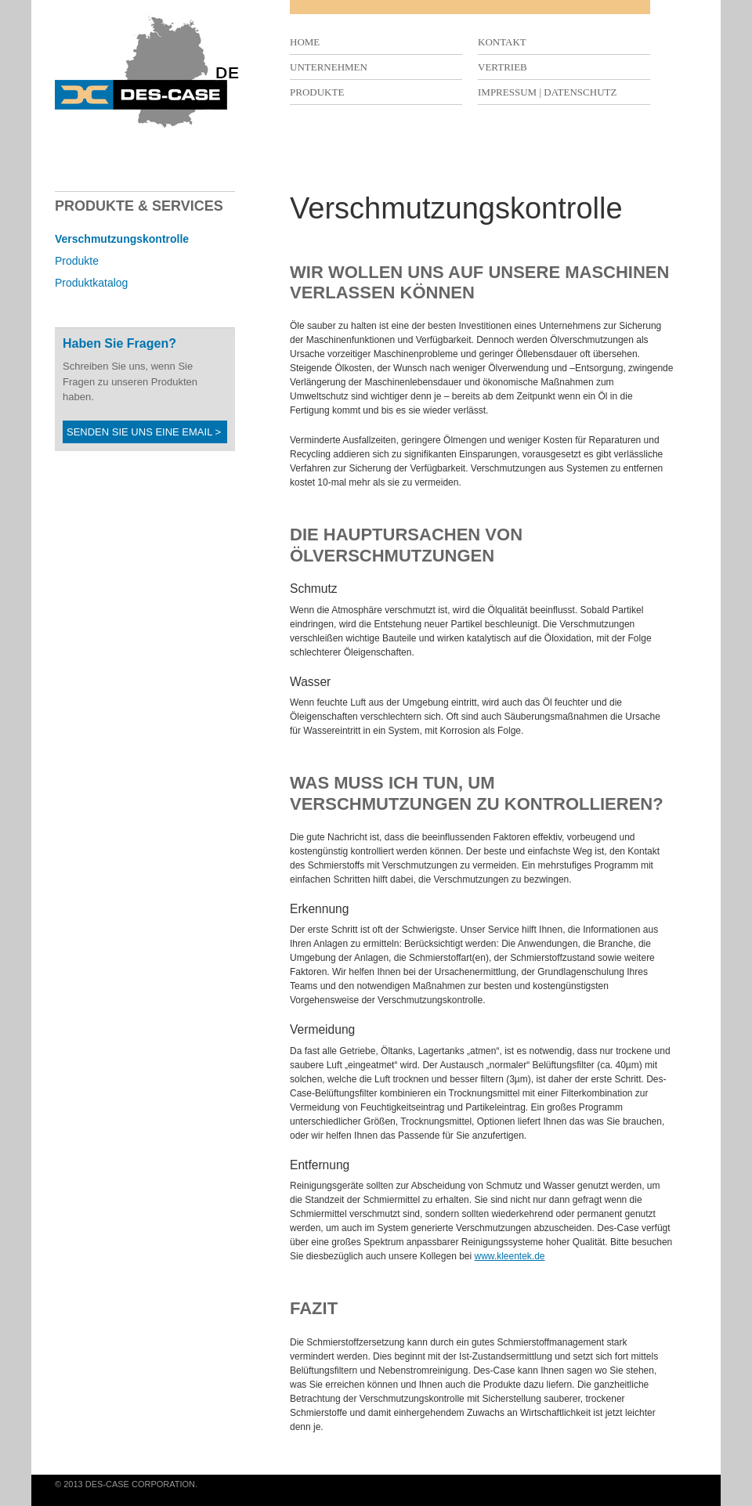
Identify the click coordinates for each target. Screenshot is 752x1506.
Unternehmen (328, 67)
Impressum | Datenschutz (547, 92)
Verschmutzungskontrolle (122, 239)
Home (305, 42)
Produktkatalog (91, 282)
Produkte (317, 92)
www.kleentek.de (510, 1256)
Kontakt (502, 42)
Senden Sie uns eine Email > (144, 432)
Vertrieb (502, 67)
